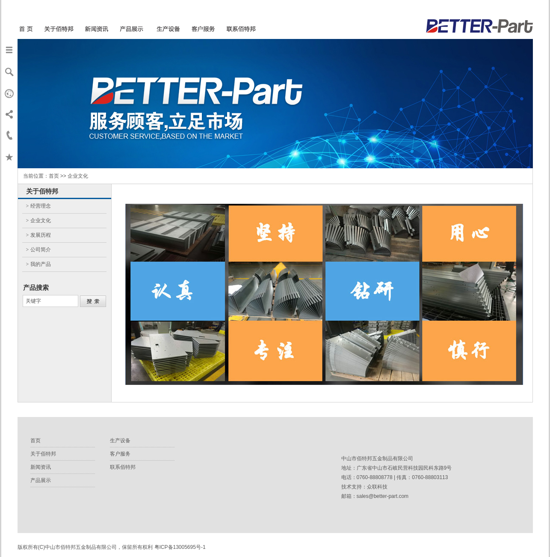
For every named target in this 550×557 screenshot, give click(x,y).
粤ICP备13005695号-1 (180, 547)
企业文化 (40, 220)
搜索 (9, 71)
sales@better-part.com (383, 496)
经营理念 (40, 206)
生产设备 (120, 441)
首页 (35, 441)
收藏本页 (9, 156)
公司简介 (40, 250)
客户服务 (120, 454)
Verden (9, 92)
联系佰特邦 (123, 467)
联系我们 (9, 135)
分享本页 (9, 114)
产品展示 (40, 480)
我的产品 (40, 264)
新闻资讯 (40, 467)
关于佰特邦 (43, 454)
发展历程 (40, 235)
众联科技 (377, 487)
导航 (9, 49)
